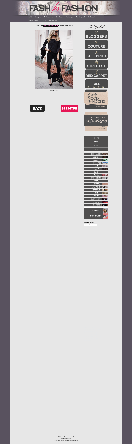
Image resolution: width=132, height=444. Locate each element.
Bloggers (38, 17)
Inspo (44, 20)
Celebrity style (80, 17)
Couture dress (48, 17)
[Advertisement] (95, 247)
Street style (59, 17)
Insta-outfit (91, 17)
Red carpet (69, 17)
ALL (30, 17)
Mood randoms (34, 20)
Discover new (53, 20)
